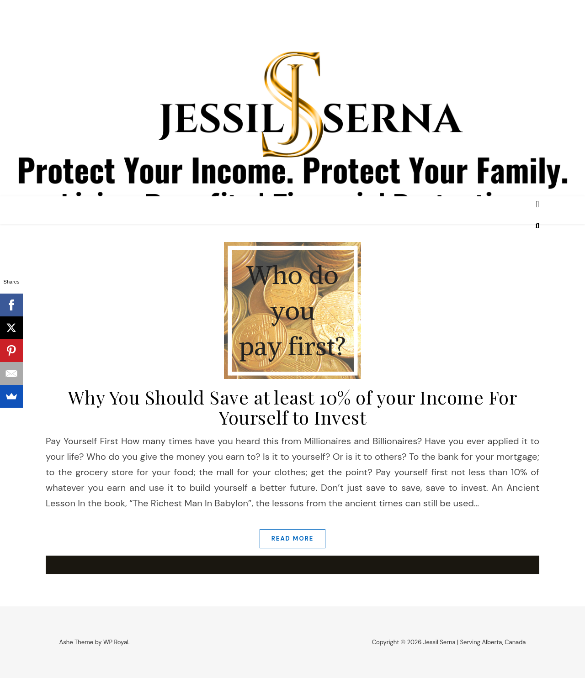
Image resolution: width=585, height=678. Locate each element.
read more (292, 538)
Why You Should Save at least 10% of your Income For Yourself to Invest (292, 407)
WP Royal (115, 642)
